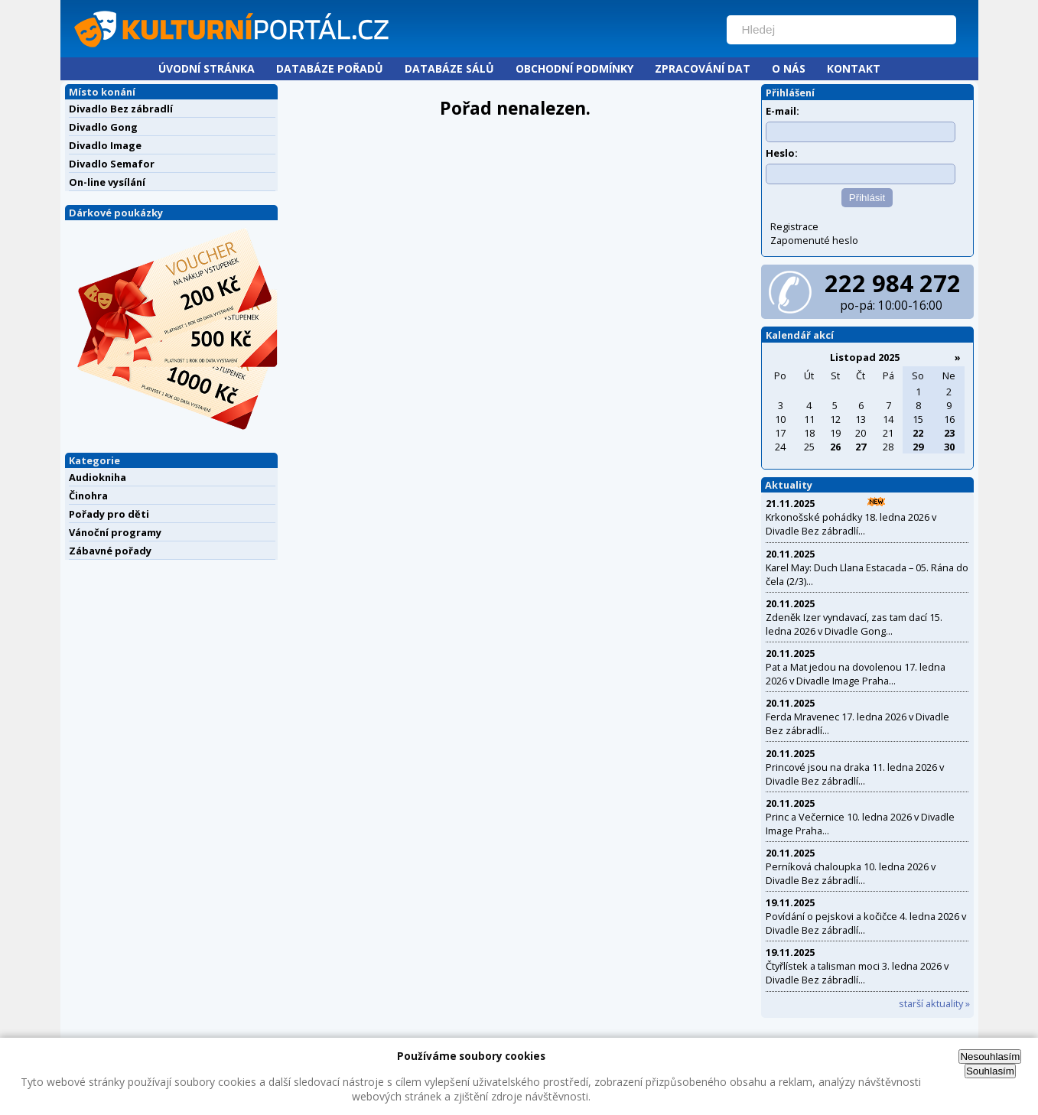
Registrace (794, 226)
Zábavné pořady (110, 551)
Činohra (88, 495)
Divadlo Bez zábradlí (121, 108)
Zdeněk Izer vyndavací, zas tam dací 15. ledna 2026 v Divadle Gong (854, 624)
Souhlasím (990, 1071)
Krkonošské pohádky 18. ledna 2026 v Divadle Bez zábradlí (851, 524)
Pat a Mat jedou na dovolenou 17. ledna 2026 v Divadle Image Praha (855, 674)
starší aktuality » (934, 1003)
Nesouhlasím (990, 1056)
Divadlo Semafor (112, 164)
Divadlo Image (105, 145)
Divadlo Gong (103, 127)
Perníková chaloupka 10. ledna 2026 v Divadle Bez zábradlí (851, 873)
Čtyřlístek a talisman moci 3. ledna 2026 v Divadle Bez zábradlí (857, 973)
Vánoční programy (115, 532)
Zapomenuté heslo (814, 240)
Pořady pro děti (109, 514)
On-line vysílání (107, 182)
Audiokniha (97, 477)
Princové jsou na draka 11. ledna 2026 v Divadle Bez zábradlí (855, 774)
